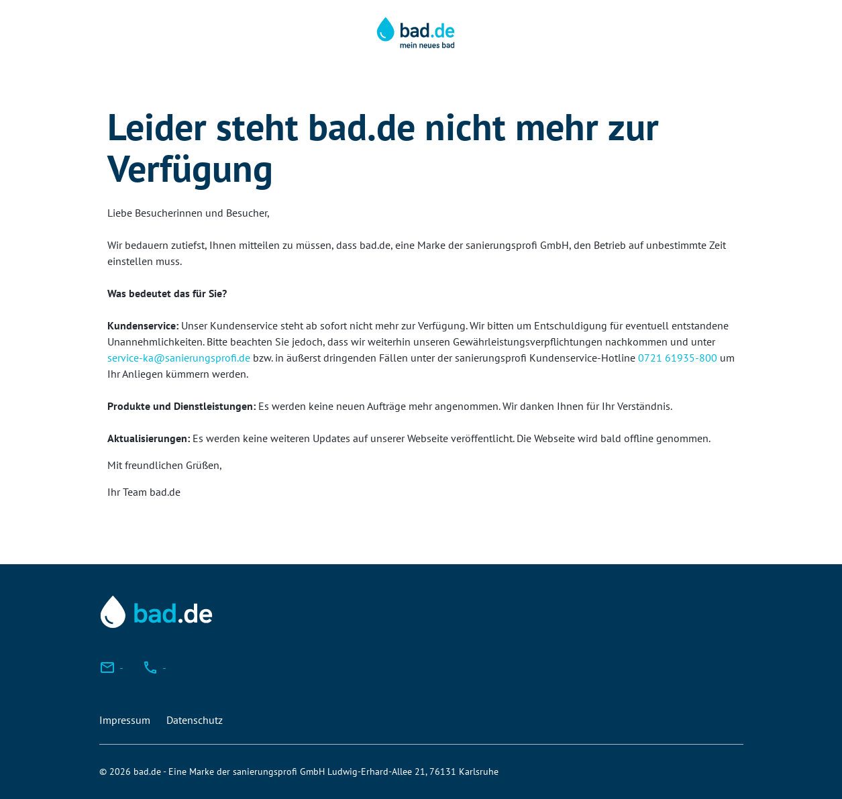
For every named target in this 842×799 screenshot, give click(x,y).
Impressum (124, 720)
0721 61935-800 (677, 357)
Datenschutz (194, 720)
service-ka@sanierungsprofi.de (178, 357)
